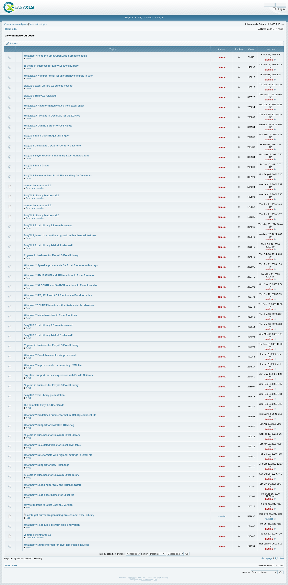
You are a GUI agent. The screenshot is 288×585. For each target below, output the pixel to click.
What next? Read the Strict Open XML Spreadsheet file (55, 55)
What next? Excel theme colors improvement (50, 355)
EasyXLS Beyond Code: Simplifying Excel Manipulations (56, 155)
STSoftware (146, 580)
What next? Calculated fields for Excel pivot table (52, 445)
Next (281, 558)
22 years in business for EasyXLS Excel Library (51, 385)
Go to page (267, 558)
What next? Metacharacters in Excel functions (50, 315)
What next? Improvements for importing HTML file (53, 365)
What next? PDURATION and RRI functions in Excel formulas (59, 275)
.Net (28, 518)
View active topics (38, 24)
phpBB (132, 577)
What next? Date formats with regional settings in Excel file (58, 455)
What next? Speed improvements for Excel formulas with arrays (61, 265)
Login (160, 17)
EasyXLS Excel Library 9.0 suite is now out (48, 325)
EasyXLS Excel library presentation (44, 395)
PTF (155, 580)
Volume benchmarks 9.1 (37, 185)
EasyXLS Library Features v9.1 (41, 195)
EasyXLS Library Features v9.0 (41, 215)
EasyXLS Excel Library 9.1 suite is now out (48, 225)
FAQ (140, 17)
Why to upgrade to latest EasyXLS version (48, 505)
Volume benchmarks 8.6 (37, 534)
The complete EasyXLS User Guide (44, 405)
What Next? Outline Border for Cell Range (48, 125)
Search (149, 17)
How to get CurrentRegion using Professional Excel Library (59, 515)
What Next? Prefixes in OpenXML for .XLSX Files (52, 115)
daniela (222, 57)
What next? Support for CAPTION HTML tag (49, 425)
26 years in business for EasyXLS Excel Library (51, 65)
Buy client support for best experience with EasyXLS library (58, 375)
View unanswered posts (16, 24)
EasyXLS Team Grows (36, 165)
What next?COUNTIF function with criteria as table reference (59, 305)
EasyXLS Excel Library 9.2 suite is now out (48, 85)
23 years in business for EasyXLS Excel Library (51, 345)
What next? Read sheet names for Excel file (49, 495)
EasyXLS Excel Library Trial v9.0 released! (48, 335)
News (28, 58)
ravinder (222, 516)
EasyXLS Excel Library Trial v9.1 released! (48, 245)
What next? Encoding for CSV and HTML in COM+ (52, 485)
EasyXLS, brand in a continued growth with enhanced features (60, 235)
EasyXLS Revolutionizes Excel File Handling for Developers (58, 175)
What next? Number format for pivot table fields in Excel (56, 544)
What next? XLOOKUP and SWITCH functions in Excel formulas (60, 285)
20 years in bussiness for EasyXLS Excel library (51, 475)
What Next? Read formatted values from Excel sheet (54, 105)
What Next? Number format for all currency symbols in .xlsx (58, 75)
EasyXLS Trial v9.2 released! (40, 95)
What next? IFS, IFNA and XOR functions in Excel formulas (58, 295)
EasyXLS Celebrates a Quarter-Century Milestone (52, 145)
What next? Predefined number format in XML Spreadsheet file (60, 415)
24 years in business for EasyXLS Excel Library (51, 255)
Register (129, 17)
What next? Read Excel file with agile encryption (52, 524)
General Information (35, 188)
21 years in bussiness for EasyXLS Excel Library (52, 435)
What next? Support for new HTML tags (46, 465)
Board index (11, 29)
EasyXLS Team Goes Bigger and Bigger (47, 135)
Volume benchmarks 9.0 (37, 205)
